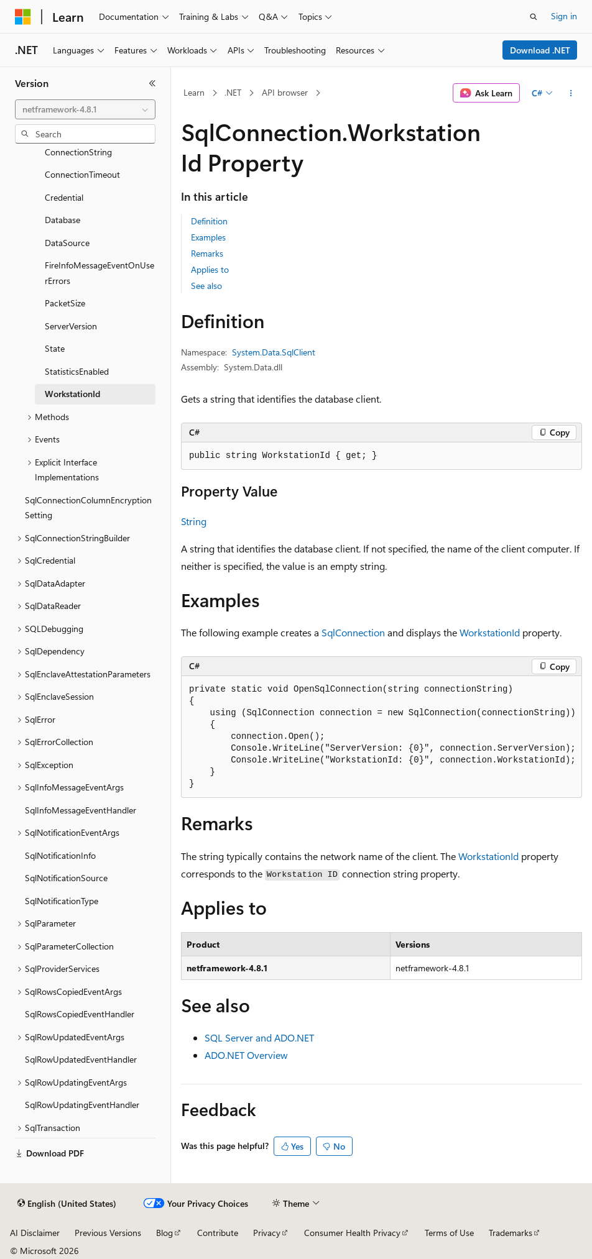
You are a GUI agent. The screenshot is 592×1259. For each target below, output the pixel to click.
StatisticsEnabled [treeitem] (77, 371)
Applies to (210, 269)
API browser (285, 92)
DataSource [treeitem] (67, 243)
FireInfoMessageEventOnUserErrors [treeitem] (99, 272)
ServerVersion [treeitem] (71, 326)
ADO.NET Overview (246, 1054)
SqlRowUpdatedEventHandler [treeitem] (81, 1059)
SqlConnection (353, 632)
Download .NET (540, 50)
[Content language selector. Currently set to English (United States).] (67, 1204)
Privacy (266, 1232)
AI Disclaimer (35, 1232)
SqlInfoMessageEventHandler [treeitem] (80, 810)
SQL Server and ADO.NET (259, 1037)
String (193, 521)
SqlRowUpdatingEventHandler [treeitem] (82, 1104)
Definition (209, 221)
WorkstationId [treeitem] (72, 394)
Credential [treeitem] (64, 197)
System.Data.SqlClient (273, 352)
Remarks (207, 253)
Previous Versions (108, 1232)
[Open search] (533, 17)
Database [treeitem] (62, 220)
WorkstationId (490, 632)
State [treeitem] (55, 348)
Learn (194, 92)
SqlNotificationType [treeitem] (61, 901)
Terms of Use (449, 1232)
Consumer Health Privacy (352, 1232)
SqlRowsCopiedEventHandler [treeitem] (79, 1014)
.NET (232, 92)
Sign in (564, 16)
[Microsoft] (23, 17)
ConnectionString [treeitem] (78, 152)
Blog (164, 1232)
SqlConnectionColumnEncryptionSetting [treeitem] (88, 507)
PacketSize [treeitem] (65, 303)
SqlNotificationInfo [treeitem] (60, 855)
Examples (208, 237)
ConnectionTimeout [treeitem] (82, 174)
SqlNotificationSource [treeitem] (66, 878)
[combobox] (85, 109)
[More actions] (571, 93)
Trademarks (510, 1232)
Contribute (217, 1232)
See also (206, 285)
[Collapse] (152, 83)
